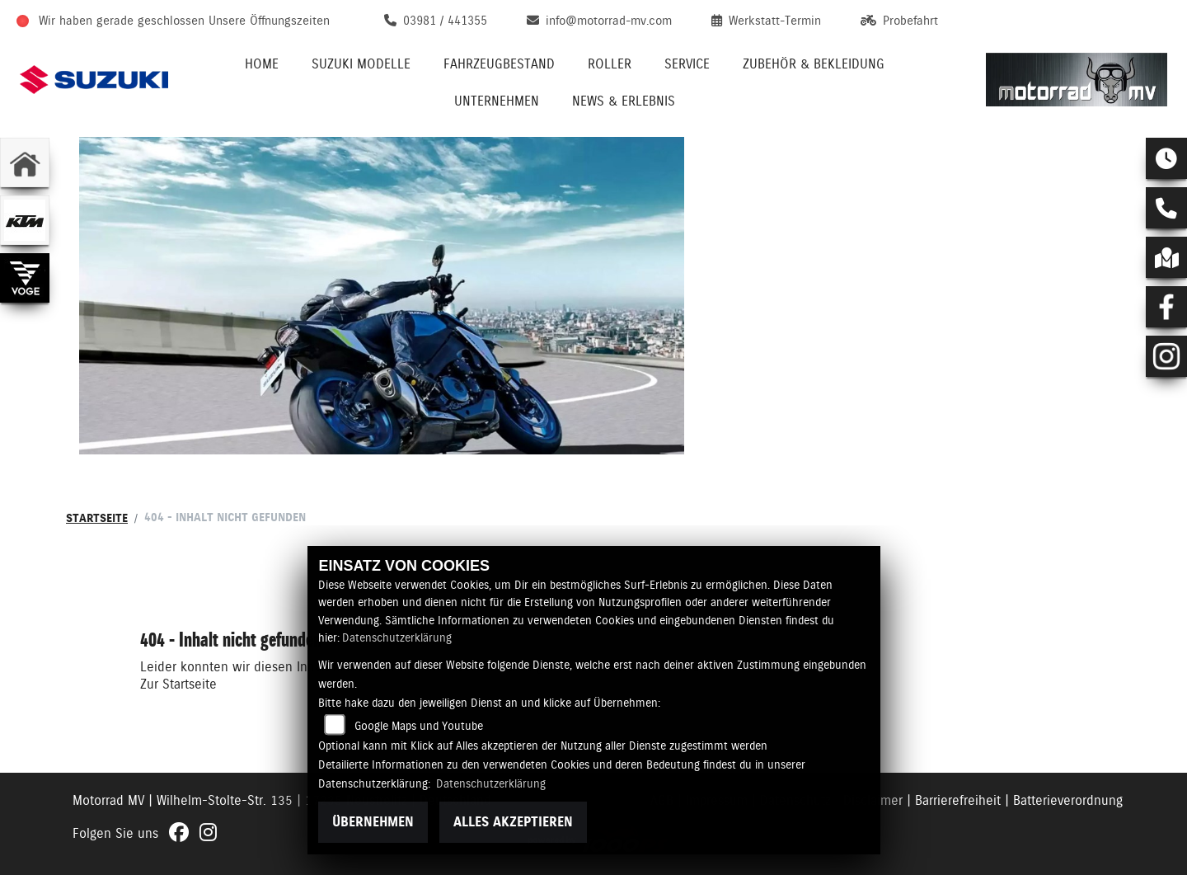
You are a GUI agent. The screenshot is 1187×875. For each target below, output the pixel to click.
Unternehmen (496, 101)
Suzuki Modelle (361, 64)
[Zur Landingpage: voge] (24, 278)
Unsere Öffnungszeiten (269, 20)
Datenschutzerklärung (397, 637)
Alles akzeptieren (513, 822)
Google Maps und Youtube (418, 725)
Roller (609, 64)
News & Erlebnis (623, 101)
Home (262, 64)
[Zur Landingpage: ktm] (24, 220)
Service (687, 64)
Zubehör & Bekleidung (813, 64)
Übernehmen (373, 822)
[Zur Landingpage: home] (24, 162)
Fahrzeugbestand (499, 64)
